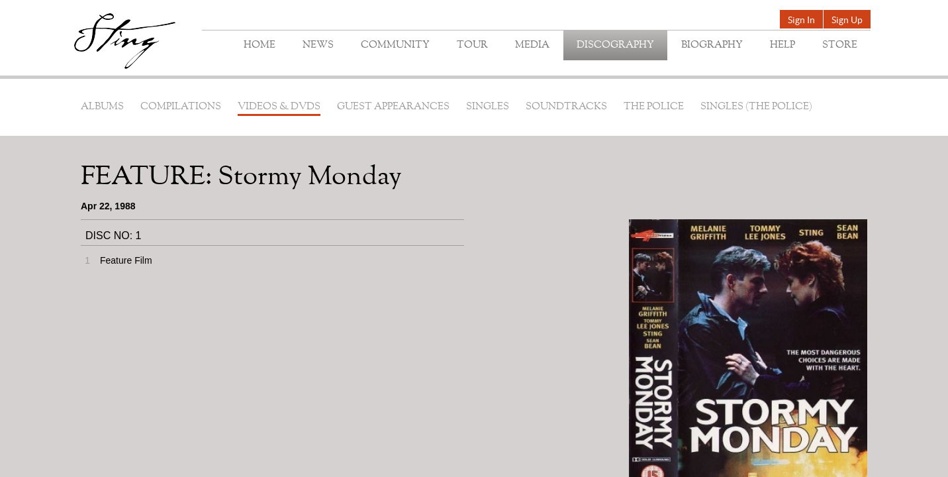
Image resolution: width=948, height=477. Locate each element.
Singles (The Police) (756, 107)
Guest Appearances (393, 107)
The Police (654, 107)
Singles (487, 107)
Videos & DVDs (279, 107)
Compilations (180, 107)
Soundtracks (566, 107)
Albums (102, 107)
